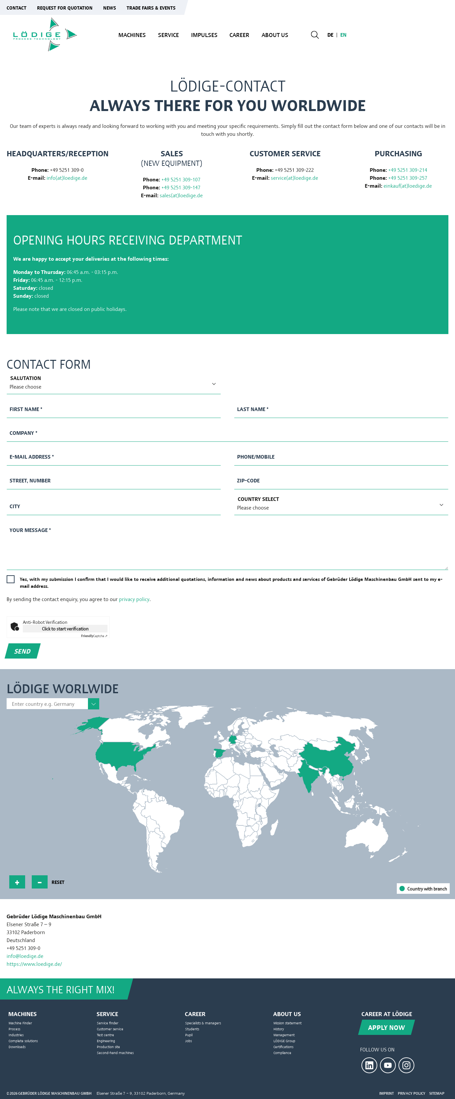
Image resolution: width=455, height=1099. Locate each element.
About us (275, 34)
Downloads (17, 1046)
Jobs (188, 1040)
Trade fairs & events (151, 7)
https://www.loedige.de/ (34, 963)
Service (168, 34)
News (109, 7)
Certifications (283, 1046)
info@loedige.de (25, 955)
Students (192, 1028)
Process (14, 1028)
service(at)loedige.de (294, 177)
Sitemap (436, 1093)
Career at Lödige (386, 1013)
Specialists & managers (203, 1022)
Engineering (106, 1040)
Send (23, 650)
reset (58, 882)
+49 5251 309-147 (180, 187)
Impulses (204, 34)
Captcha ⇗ (94, 635)
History (278, 1028)
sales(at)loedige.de (181, 195)
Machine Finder (20, 1022)
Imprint (386, 1093)
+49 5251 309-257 (407, 177)
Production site (108, 1046)
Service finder (107, 1022)
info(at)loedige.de (67, 177)
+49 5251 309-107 (180, 179)
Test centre (105, 1034)
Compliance (282, 1052)
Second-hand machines (115, 1052)
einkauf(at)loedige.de (408, 185)
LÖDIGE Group (284, 1040)
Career (239, 34)
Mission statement (287, 1022)
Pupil (188, 1034)
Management (284, 1034)
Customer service (110, 1028)
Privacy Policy (411, 1093)
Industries (16, 1034)
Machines (132, 34)
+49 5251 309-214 (407, 169)
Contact (16, 7)
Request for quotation (65, 7)
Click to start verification (65, 628)
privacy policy (134, 598)
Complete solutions (23, 1040)
